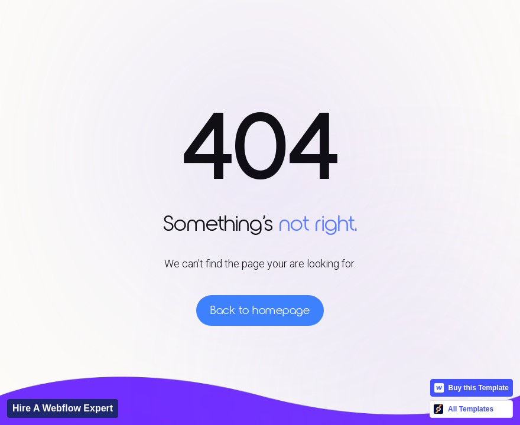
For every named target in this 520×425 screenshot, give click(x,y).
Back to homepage (260, 310)
